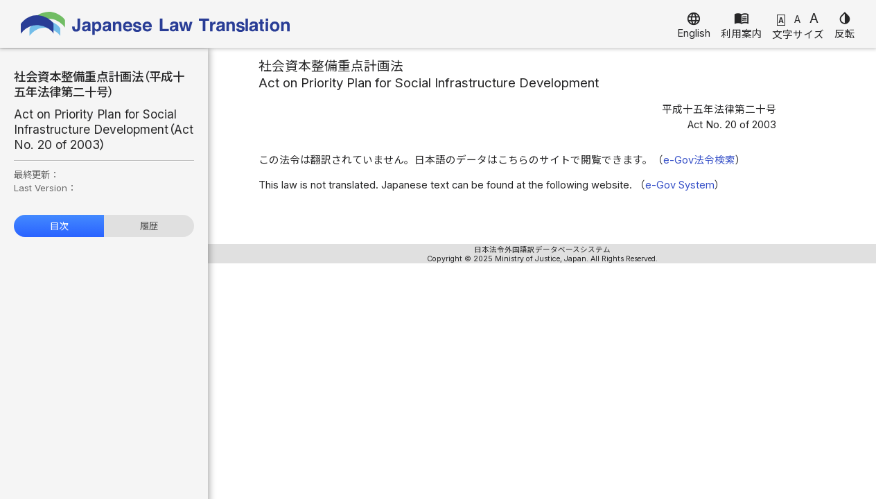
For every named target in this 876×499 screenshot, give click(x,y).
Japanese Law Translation (156, 24)
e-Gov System (680, 185)
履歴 (149, 225)
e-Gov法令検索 (699, 160)
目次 (59, 225)
